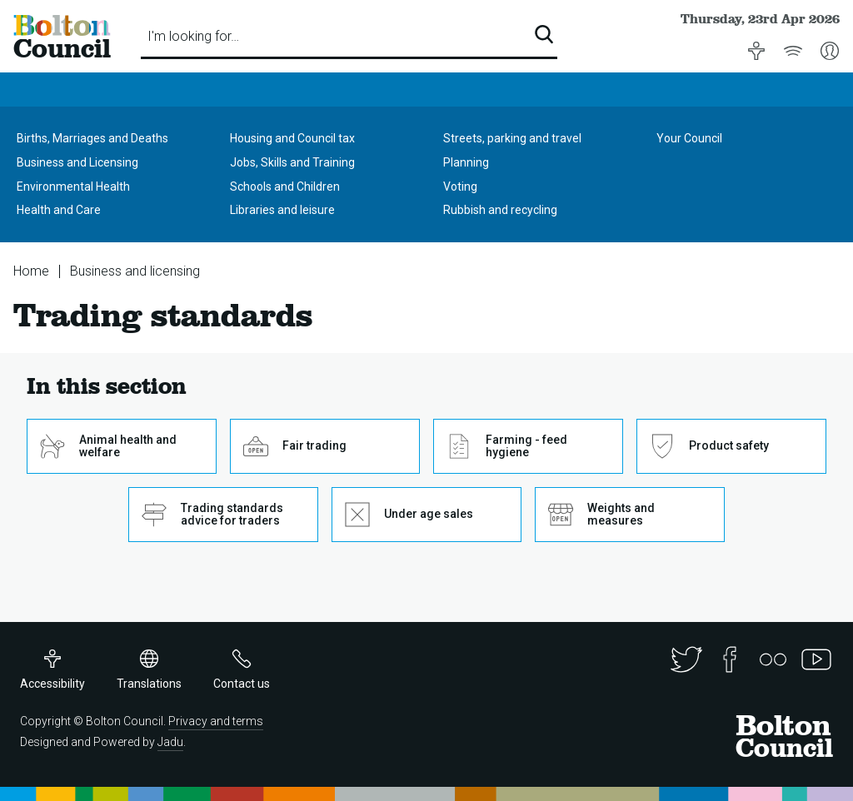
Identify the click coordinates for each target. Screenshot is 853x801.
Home (31, 271)
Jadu (170, 742)
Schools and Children (285, 186)
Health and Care (59, 209)
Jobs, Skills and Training (292, 162)
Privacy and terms (215, 721)
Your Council (689, 138)
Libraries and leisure (282, 209)
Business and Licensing (77, 162)
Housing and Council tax (292, 138)
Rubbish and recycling (500, 209)
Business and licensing (135, 271)
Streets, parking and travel (512, 138)
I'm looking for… (193, 36)
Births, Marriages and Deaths (92, 138)
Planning (466, 162)
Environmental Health (73, 186)
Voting (460, 186)
